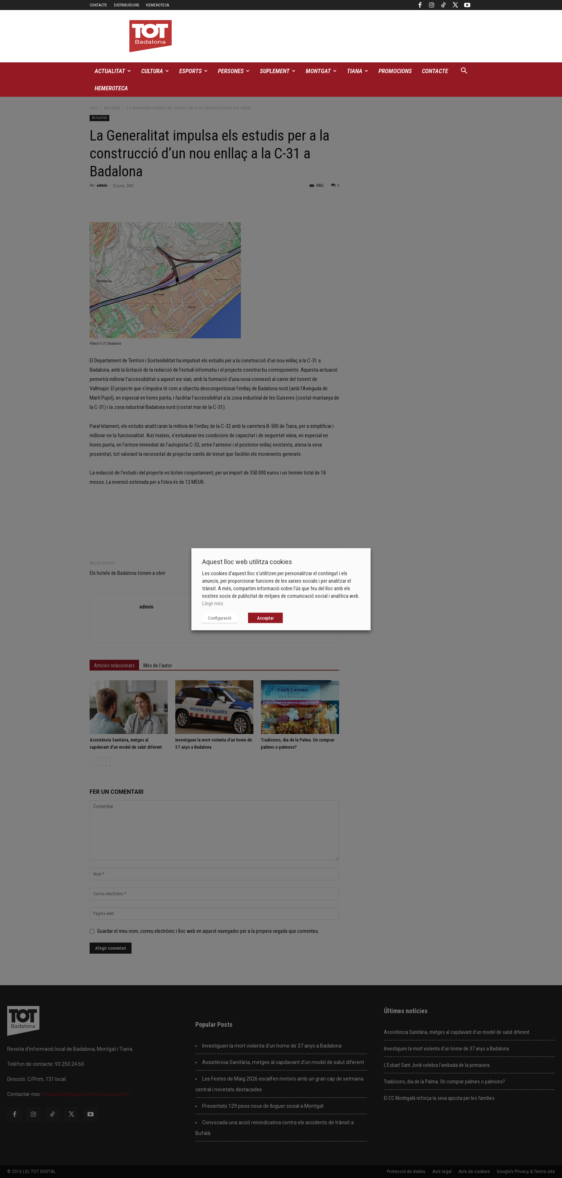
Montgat (321, 71)
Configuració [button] (220, 617)
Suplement (277, 71)
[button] (463, 71)
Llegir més (212, 603)
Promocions (395, 71)
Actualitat (113, 71)
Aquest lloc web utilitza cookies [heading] (247, 561)
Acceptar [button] (265, 617)
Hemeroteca (157, 5)
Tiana (357, 71)
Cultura (155, 71)
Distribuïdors (126, 5)
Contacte (98, 5)
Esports (193, 71)
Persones (233, 71)
